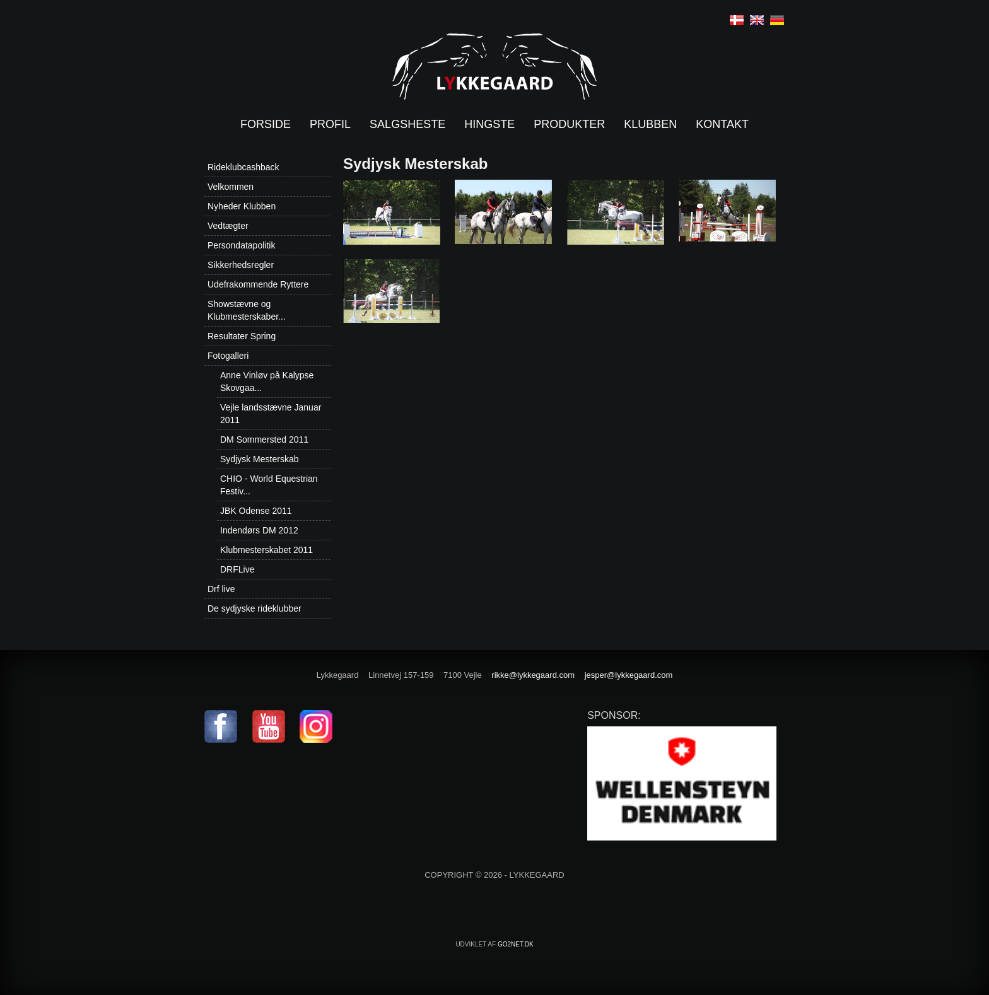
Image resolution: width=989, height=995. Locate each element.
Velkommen (231, 187)
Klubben (650, 124)
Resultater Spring (242, 336)
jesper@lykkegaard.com (629, 675)
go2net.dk (516, 944)
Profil (330, 124)
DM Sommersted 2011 (264, 439)
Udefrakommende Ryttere (258, 284)
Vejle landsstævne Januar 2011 (270, 413)
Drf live (221, 589)
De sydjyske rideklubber (254, 608)
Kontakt (722, 124)
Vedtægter (228, 226)
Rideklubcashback (243, 167)
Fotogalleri (228, 356)
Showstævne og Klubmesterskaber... (247, 310)
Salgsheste (407, 124)
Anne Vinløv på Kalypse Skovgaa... (266, 381)
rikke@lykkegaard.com (533, 675)
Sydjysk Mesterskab (259, 459)
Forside (265, 124)
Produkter (569, 124)
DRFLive (237, 569)
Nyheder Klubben (242, 206)
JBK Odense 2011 (256, 511)
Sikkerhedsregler (241, 265)
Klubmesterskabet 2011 (266, 550)
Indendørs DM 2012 (259, 530)
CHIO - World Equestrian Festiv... (269, 485)
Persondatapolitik (241, 245)
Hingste (489, 124)
